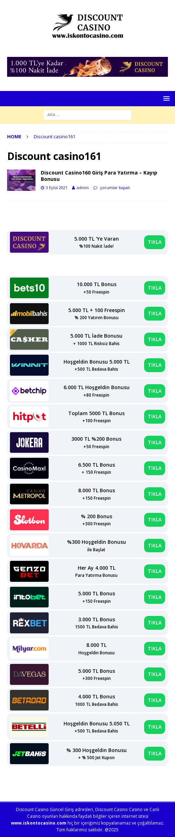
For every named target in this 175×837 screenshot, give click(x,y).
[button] (165, 98)
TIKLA (155, 241)
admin (83, 187)
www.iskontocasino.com (38, 823)
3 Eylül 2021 (56, 187)
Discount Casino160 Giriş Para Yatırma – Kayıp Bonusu (99, 175)
